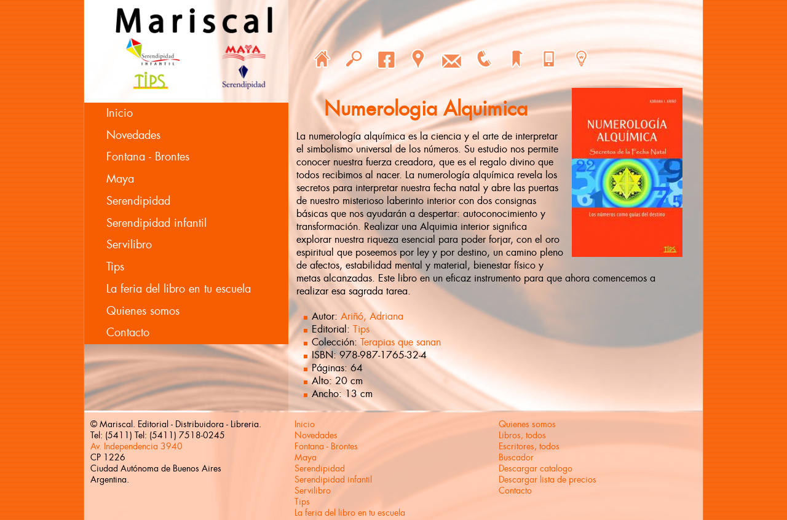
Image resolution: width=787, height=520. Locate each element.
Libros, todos (522, 435)
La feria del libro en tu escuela (178, 289)
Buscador (516, 457)
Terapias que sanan (400, 342)
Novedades (133, 135)
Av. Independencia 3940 (136, 446)
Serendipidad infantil (156, 223)
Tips (115, 266)
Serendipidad (138, 201)
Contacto (127, 332)
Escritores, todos (529, 446)
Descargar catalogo (535, 468)
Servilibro (129, 244)
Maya (120, 178)
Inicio (119, 113)
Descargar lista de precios (547, 479)
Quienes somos (143, 311)
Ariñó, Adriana (372, 316)
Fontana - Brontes (147, 156)
